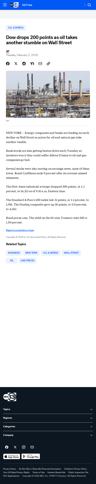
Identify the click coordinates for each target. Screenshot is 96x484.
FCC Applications (11, 476)
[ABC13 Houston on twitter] (15, 447)
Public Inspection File (78, 472)
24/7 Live (27, 5)
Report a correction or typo (20, 230)
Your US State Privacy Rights (16, 472)
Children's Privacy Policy (75, 469)
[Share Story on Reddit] (24, 64)
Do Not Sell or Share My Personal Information (40, 469)
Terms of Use (38, 472)
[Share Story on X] (16, 64)
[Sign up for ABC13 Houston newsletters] (32, 447)
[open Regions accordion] (48, 418)
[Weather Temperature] (78, 4)
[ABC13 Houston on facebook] (6, 447)
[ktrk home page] (9, 397)
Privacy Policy (9, 469)
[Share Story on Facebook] (8, 64)
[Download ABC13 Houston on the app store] (11, 456)
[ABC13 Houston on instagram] (23, 447)
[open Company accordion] (48, 435)
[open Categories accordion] (48, 426)
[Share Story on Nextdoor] (32, 64)
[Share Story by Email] (40, 64)
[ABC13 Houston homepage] (14, 5)
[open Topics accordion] (48, 409)
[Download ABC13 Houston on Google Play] (31, 456)
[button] (5, 4)
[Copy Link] (48, 64)
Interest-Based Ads (56, 472)
